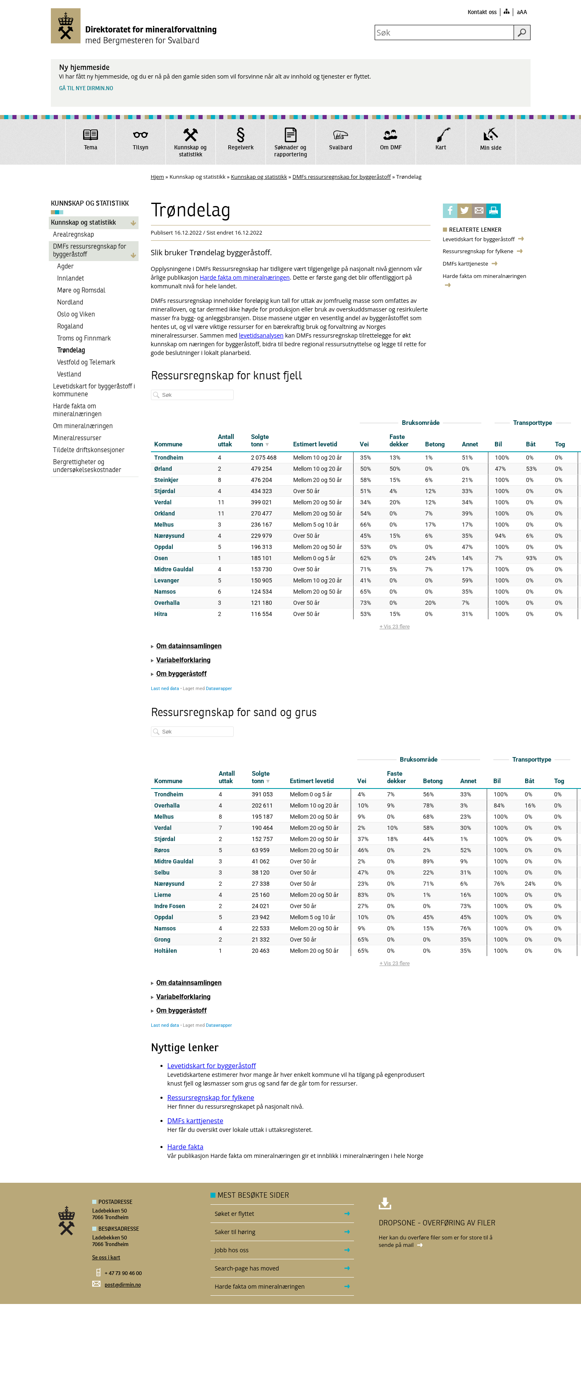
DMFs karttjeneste (466, 263)
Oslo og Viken (76, 315)
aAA (522, 12)
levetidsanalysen (261, 335)
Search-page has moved (247, 1268)
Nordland (70, 303)
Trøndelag (71, 351)
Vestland (69, 375)
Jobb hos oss (232, 1250)
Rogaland (70, 327)
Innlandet (70, 279)
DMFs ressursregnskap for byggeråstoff (341, 176)
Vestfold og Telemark (86, 363)
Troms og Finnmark (84, 339)
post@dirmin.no (123, 1285)
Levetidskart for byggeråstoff (479, 239)
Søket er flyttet (234, 1214)
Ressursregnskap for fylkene (479, 251)
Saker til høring (235, 1232)
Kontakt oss (482, 12)
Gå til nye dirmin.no (86, 88)
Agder (65, 267)
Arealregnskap (73, 235)
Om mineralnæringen (83, 426)
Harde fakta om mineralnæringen (77, 410)
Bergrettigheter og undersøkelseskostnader (87, 466)
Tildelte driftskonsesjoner (88, 450)
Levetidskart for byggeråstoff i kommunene (94, 391)
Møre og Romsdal (81, 291)
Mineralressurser (77, 438)
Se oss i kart (106, 1258)
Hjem (157, 176)
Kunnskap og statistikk (259, 176)
